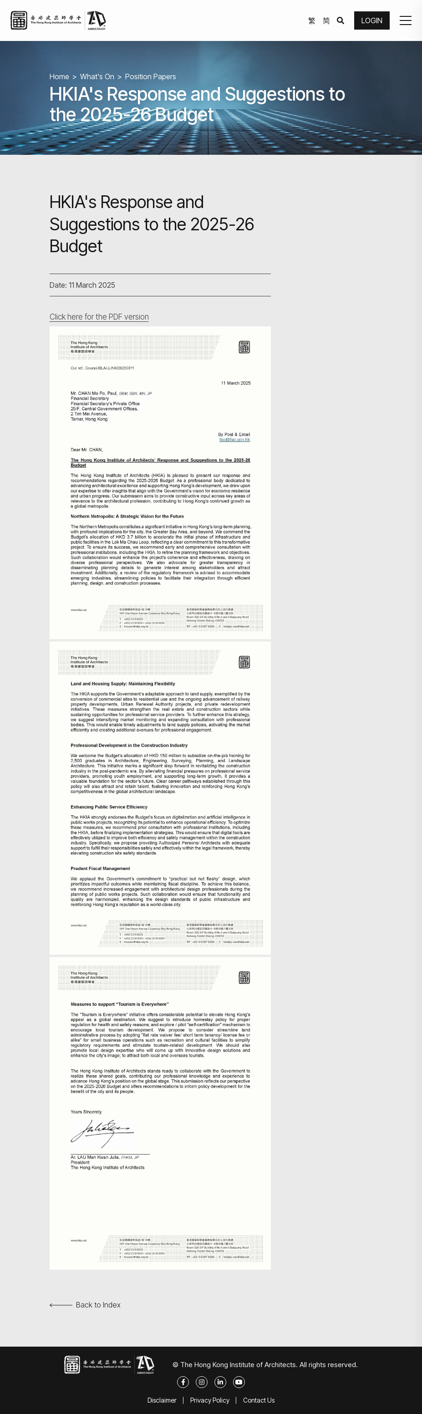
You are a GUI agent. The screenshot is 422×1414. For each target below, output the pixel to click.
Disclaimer (162, 1400)
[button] (406, 20)
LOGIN (371, 20)
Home (59, 76)
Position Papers (150, 76)
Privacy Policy (209, 1400)
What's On (97, 76)
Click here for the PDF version (99, 316)
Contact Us (259, 1400)
